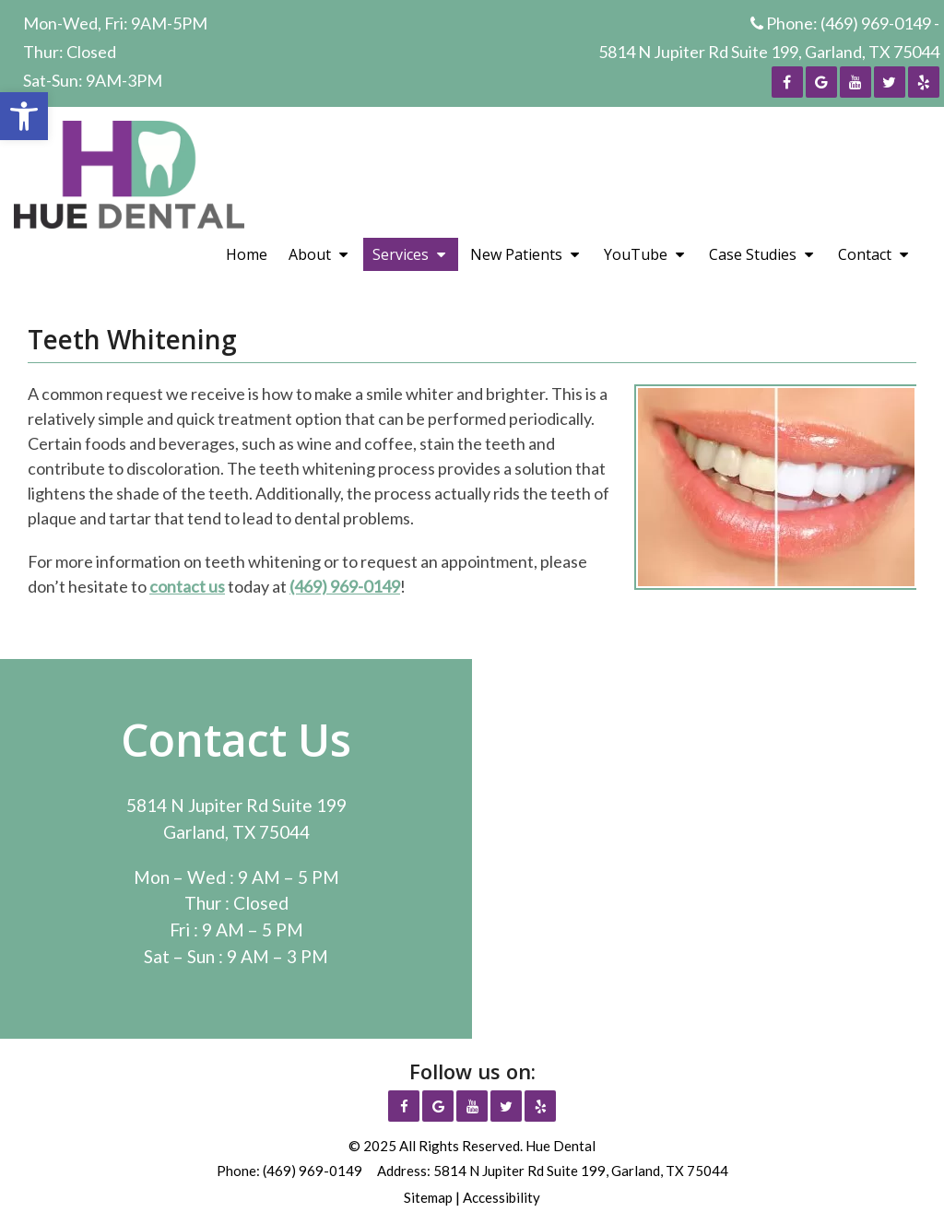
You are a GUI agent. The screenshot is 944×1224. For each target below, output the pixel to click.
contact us (187, 586)
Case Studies (752, 254)
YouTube (635, 254)
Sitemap (428, 1197)
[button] (24, 116)
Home (246, 254)
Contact (864, 254)
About (310, 254)
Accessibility (501, 1197)
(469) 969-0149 (875, 23)
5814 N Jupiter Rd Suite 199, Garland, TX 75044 (768, 51)
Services (400, 254)
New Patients (516, 254)
